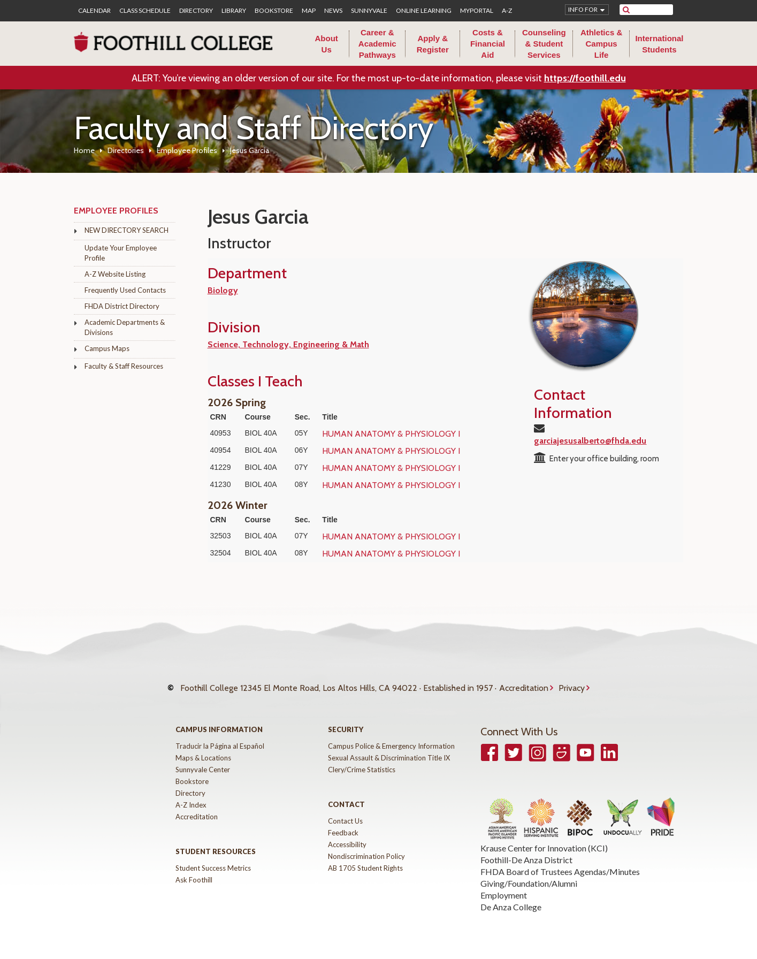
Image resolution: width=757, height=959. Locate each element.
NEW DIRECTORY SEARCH (127, 230)
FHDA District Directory (122, 306)
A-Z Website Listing (115, 274)
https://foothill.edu (585, 78)
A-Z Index (191, 797)
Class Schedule (145, 10)
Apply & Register (433, 44)
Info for (583, 9)
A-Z (507, 10)
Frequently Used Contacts (125, 290)
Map (309, 10)
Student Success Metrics (213, 860)
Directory (196, 10)
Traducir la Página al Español (219, 738)
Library (233, 10)
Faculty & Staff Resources (124, 366)
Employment (503, 887)
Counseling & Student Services (544, 43)
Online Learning (424, 10)
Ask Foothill (193, 871)
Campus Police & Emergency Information (391, 738)
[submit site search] (626, 9)
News (333, 10)
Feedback (343, 824)
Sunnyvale (369, 10)
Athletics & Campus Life (601, 43)
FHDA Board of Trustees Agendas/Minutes (560, 863)
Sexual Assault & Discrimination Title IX (389, 749)
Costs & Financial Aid (487, 43)
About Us (326, 44)
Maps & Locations (203, 749)
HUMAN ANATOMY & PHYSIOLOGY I (391, 434)
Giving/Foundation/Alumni (528, 875)
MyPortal (476, 10)
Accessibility (347, 836)
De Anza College (510, 899)
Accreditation (523, 684)
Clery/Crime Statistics (361, 761)
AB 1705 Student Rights (365, 860)
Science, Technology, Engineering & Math (288, 344)
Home (84, 150)
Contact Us (345, 813)
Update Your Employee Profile (121, 252)
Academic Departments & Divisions (125, 327)
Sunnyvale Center (202, 761)
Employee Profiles (187, 150)
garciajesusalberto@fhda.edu (590, 441)
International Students (659, 44)
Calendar (94, 10)
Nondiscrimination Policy (366, 848)
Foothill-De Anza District (526, 852)
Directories (126, 150)
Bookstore (274, 10)
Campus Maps (107, 348)
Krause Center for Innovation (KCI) (544, 840)
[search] (653, 9)
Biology (223, 290)
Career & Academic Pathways (377, 43)
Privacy (572, 684)
